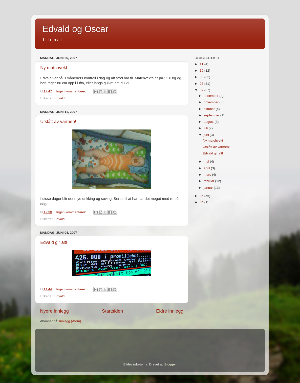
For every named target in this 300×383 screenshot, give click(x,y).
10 (202, 70)
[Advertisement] (98, 338)
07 (202, 90)
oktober (210, 109)
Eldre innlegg (169, 311)
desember (211, 96)
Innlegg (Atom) (70, 321)
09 (202, 77)
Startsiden (112, 311)
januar (209, 188)
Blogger (170, 364)
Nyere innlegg (54, 311)
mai (207, 161)
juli (206, 128)
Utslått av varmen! (58, 121)
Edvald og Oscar (75, 29)
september (212, 115)
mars (208, 174)
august (209, 122)
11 (202, 64)
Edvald (59, 98)
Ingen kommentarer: (71, 91)
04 (202, 202)
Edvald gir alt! (53, 242)
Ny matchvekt (53, 67)
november (211, 102)
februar (209, 181)
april (207, 168)
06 (202, 196)
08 (202, 83)
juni (207, 135)
